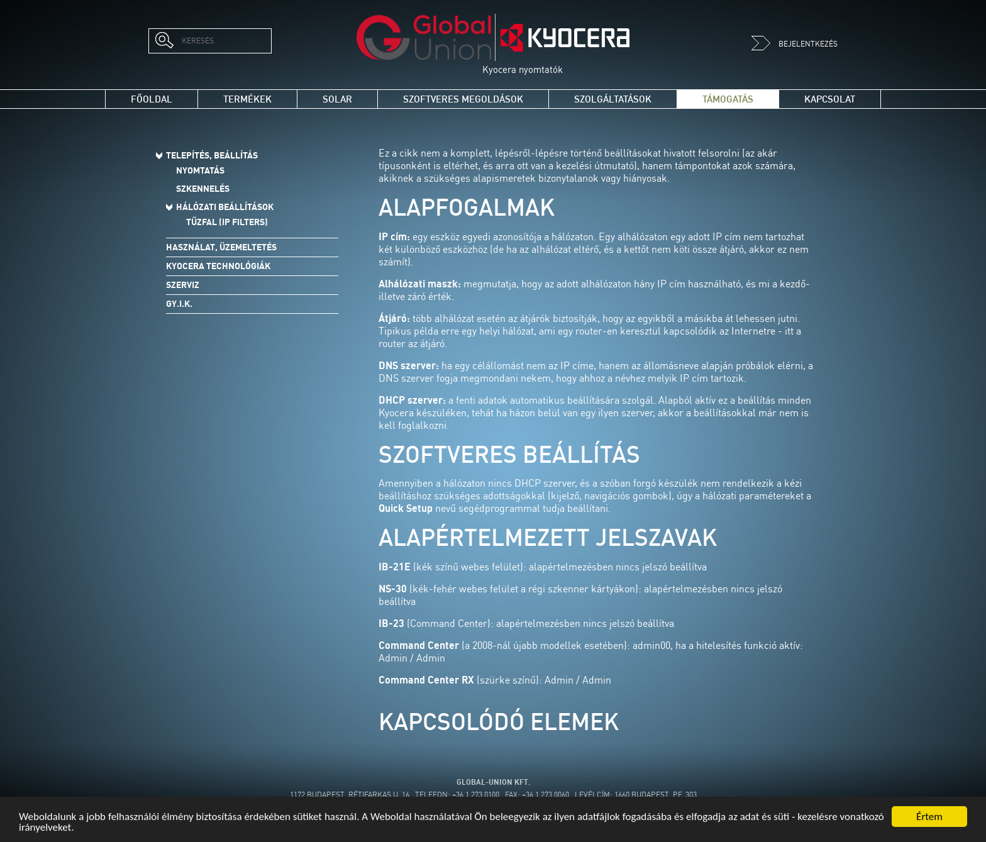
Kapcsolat (829, 99)
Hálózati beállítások (225, 207)
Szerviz (182, 285)
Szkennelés (203, 188)
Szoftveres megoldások (463, 99)
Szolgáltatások (612, 99)
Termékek (247, 99)
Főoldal (151, 99)
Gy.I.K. (179, 303)
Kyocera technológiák (218, 266)
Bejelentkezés (794, 43)
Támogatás (727, 99)
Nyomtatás (200, 170)
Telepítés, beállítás (212, 155)
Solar (337, 99)
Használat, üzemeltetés (221, 247)
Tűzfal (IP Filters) (227, 222)
